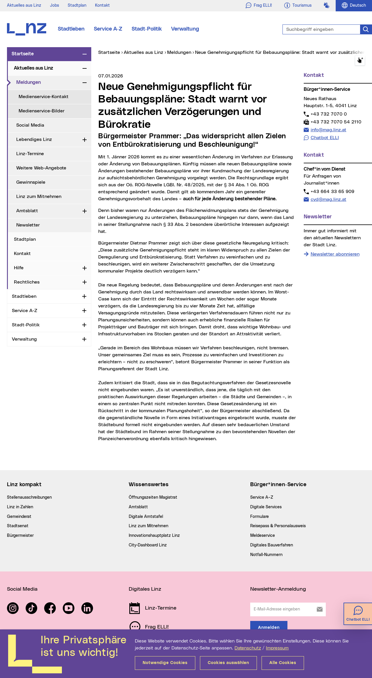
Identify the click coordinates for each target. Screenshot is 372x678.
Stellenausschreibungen (29, 497)
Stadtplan (77, 5)
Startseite (23, 54)
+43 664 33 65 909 (332, 191)
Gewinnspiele (30, 182)
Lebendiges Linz (34, 139)
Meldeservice (262, 536)
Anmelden (269, 628)
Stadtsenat (17, 526)
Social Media (30, 125)
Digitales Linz (145, 589)
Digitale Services (266, 507)
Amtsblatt (27, 210)
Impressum (277, 648)
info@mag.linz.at (328, 129)
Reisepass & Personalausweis (278, 526)
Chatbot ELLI (325, 137)
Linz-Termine (30, 153)
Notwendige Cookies (165, 663)
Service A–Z (261, 497)
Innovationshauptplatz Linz (154, 536)
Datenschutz (248, 648)
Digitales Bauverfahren (271, 545)
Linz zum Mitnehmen (38, 196)
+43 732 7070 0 (328, 113)
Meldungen (48, 82)
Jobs (54, 5)
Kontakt (102, 5)
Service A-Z (108, 29)
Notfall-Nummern (266, 555)
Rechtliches (27, 282)
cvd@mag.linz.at (328, 199)
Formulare (259, 517)
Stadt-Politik (147, 29)
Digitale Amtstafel (146, 517)
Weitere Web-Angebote (41, 168)
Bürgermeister (20, 536)
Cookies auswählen (228, 663)
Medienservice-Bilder (42, 111)
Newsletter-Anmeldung (278, 589)
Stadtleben (71, 29)
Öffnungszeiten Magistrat (153, 497)
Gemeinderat (19, 517)
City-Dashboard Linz (148, 545)
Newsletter (28, 225)
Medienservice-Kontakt (44, 96)
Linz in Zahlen (20, 507)
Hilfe (19, 267)
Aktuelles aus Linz (24, 5)
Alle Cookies (282, 663)
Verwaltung (185, 29)
